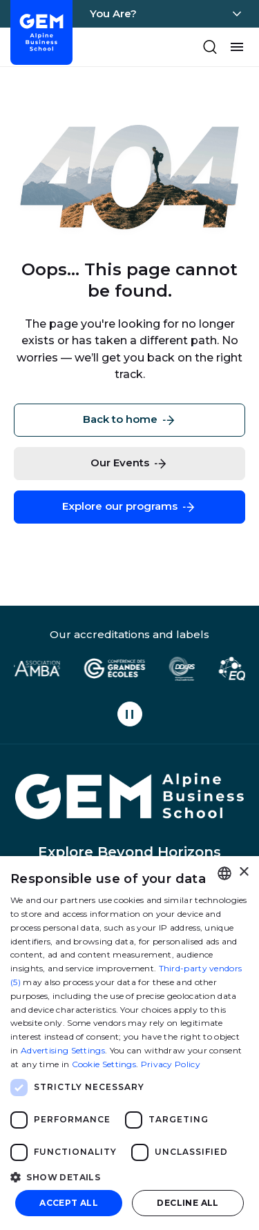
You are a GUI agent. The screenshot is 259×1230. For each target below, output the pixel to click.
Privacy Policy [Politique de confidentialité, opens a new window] (170, 1064)
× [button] (243, 872)
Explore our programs (129, 507)
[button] (129, 1176)
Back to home (130, 420)
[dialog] (129, 1043)
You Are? (113, 13)
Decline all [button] (187, 1203)
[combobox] (224, 873)
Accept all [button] (68, 1203)
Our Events (129, 463)
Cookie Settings (104, 1064)
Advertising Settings (63, 1050)
